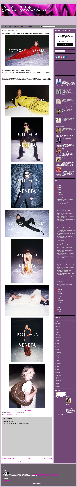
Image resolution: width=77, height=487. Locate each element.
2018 (58, 305)
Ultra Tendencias (27, 410)
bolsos (57, 332)
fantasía (58, 351)
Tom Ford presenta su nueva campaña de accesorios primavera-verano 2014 (68, 139)
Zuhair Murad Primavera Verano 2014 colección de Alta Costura (68, 129)
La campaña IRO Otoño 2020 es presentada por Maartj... (64, 211)
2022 (58, 189)
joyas (57, 357)
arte (57, 328)
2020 (58, 192)
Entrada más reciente (8, 458)
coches (57, 340)
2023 (58, 187)
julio (59, 291)
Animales (58, 326)
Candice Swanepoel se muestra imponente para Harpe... (64, 271)
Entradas (58, 392)
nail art (57, 367)
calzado (58, 334)
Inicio (28, 458)
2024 (58, 185)
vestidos (58, 381)
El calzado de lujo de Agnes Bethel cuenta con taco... (64, 203)
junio (59, 293)
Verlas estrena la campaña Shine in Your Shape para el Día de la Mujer (68, 100)
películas (58, 372)
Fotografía (58, 352)
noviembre (60, 196)
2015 (58, 309)
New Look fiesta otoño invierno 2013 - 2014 (67, 110)
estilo (57, 349)
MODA (10, 26)
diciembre (60, 194)
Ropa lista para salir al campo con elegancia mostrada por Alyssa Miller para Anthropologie (68, 159)
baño (57, 329)
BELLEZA (30, 26)
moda (16, 414)
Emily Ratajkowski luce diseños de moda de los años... (64, 237)
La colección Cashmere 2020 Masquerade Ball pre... (63, 223)
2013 (58, 312)
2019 (58, 304)
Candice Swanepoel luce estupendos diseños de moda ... (65, 282)
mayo (59, 294)
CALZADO (16, 26)
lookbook (58, 360)
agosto (59, 289)
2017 (58, 307)
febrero (59, 300)
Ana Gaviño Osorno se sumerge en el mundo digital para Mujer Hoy (68, 80)
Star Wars (58, 378)
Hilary (68, 404)
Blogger (43, 483)
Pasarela (58, 371)
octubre (59, 197)
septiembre (60, 287)
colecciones (9, 414)
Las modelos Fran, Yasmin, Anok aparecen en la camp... (64, 228)
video (57, 383)
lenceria (58, 358)
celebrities (58, 337)
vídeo (57, 384)
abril (59, 296)
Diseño (13, 414)
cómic (57, 343)
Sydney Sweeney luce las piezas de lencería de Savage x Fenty (68, 169)
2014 (58, 311)
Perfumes (58, 374)
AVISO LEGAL (6, 480)
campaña (58, 335)
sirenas (57, 377)
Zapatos (58, 386)
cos (57, 344)
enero (59, 302)
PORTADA (4, 26)
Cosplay (58, 346)
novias (57, 369)
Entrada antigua (47, 458)
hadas (57, 354)
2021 (58, 190)
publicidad (58, 375)
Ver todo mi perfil (69, 413)
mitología (58, 364)
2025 (58, 183)
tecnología (58, 380)
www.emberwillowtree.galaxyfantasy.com (48, 475)
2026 (58, 182)
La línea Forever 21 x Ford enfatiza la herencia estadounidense (67, 90)
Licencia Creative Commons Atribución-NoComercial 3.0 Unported (43, 474)
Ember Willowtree (24, 9)
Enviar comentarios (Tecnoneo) (14, 461)
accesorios (58, 323)
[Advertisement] (38, 21)
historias (58, 355)
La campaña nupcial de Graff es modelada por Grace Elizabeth (68, 119)
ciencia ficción (59, 338)
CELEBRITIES (23, 26)
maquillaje (58, 363)
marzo (59, 298)
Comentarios (59, 394)
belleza (57, 331)
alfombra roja (59, 325)
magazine (58, 361)
